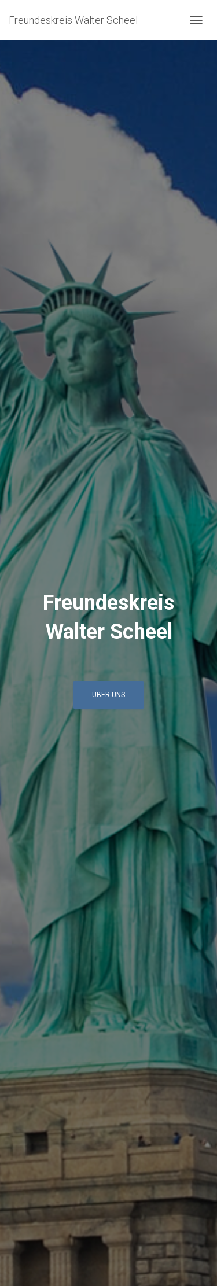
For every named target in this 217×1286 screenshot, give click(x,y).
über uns (108, 695)
